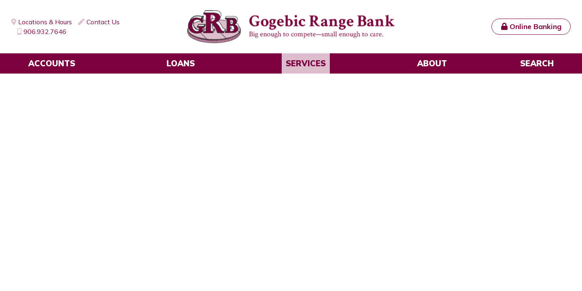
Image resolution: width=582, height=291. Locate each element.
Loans (181, 63)
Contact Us (103, 22)
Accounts (51, 63)
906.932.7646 (44, 31)
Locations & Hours (45, 22)
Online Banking (535, 26)
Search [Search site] (537, 63)
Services (306, 63)
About (432, 63)
